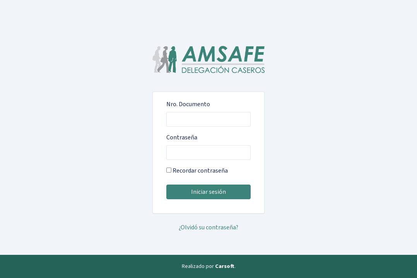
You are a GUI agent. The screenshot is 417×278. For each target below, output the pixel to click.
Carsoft (224, 266)
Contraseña (181, 137)
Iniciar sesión (208, 192)
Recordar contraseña (197, 170)
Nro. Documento (188, 104)
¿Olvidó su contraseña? (208, 227)
